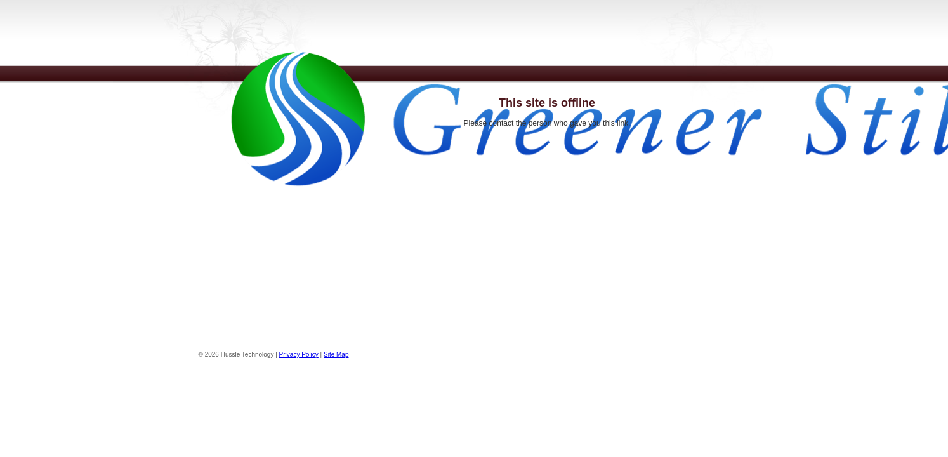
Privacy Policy (299, 354)
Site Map (336, 354)
